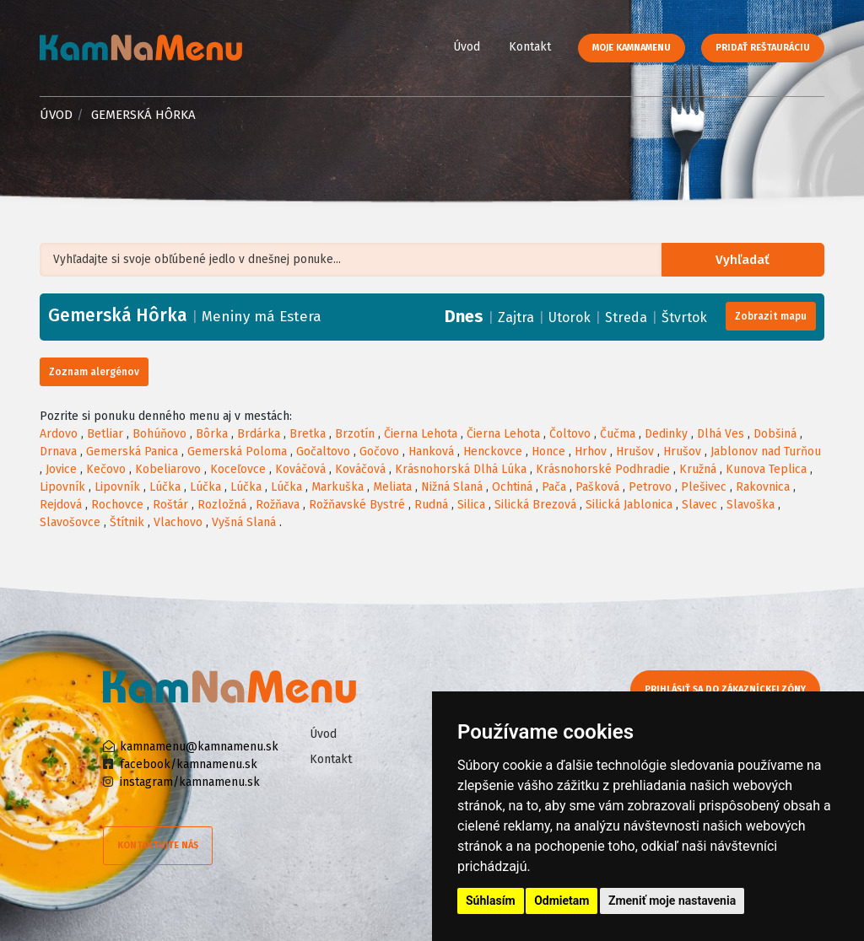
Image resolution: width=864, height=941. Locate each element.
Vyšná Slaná (244, 522)
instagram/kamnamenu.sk (190, 782)
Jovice (61, 469)
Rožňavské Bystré (357, 504)
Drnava (58, 451)
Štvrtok (684, 317)
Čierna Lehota (420, 434)
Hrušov (635, 451)
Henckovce (492, 451)
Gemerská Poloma (237, 451)
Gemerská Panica (132, 451)
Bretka (307, 434)
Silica (471, 504)
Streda (626, 317)
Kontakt (530, 47)
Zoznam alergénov (94, 372)
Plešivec (703, 487)
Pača (554, 487)
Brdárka (258, 434)
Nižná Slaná (452, 487)
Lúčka (165, 487)
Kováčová (300, 469)
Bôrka (212, 434)
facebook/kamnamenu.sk (188, 764)
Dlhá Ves (720, 434)
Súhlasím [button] (491, 900)
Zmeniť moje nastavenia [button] (672, 900)
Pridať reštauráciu (763, 47)
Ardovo (59, 434)
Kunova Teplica (766, 469)
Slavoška (750, 504)
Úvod (466, 47)
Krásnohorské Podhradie (603, 469)
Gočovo (379, 451)
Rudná (431, 504)
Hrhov (591, 451)
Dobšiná (774, 434)
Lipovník (62, 487)
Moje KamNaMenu (631, 47)
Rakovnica (763, 487)
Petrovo (650, 487)
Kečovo (106, 469)
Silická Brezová (535, 504)
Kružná (697, 469)
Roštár (170, 504)
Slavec (699, 504)
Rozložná (221, 504)
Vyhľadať (746, 260)
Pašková (597, 487)
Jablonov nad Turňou (765, 451)
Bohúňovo (159, 434)
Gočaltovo (323, 451)
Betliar (105, 434)
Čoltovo (570, 434)
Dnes (464, 316)
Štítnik (127, 522)
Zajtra (516, 317)
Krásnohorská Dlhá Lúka (460, 469)
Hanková (431, 451)
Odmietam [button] (561, 900)
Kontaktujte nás (157, 845)
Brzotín (355, 434)
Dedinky (666, 434)
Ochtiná (512, 487)
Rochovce (117, 504)
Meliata (392, 487)
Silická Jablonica (629, 504)
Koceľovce (238, 469)
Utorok (569, 317)
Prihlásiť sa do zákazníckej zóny (729, 689)
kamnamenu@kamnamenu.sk (199, 746)
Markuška (337, 487)
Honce (548, 451)
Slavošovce (70, 522)
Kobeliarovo (168, 469)
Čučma (617, 434)
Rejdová (61, 504)
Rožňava (278, 504)
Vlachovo (178, 522)
